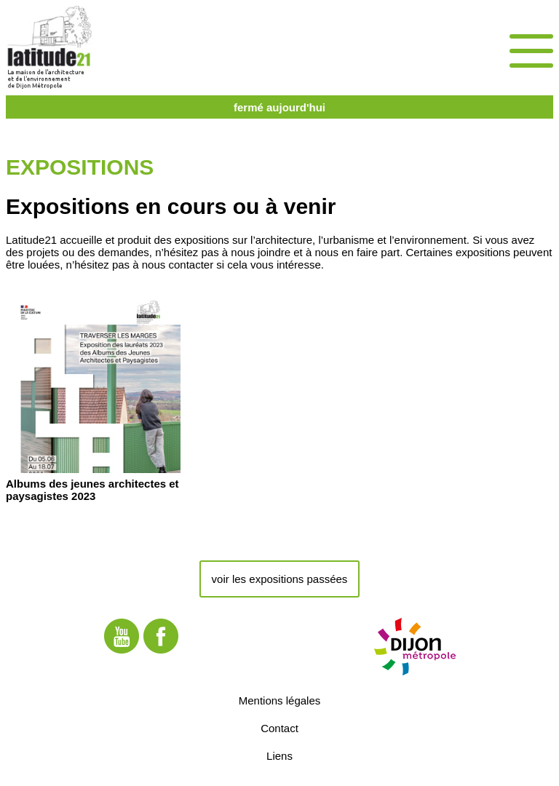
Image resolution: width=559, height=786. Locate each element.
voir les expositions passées (280, 579)
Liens (279, 756)
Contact (279, 728)
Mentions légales (280, 700)
